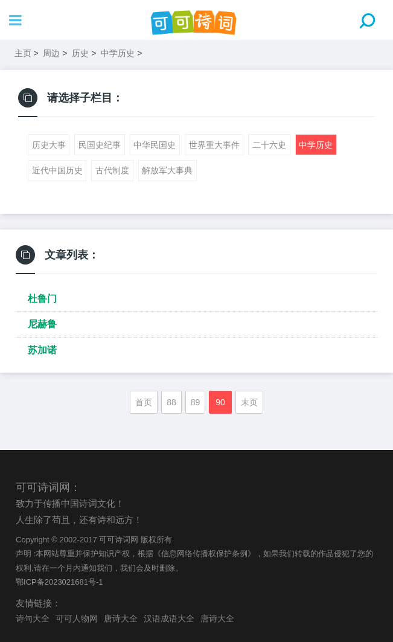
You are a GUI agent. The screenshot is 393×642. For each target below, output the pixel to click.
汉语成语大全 (169, 618)
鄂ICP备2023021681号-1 (59, 581)
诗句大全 (33, 618)
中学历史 (118, 53)
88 (171, 402)
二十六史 (269, 145)
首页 (143, 402)
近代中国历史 (57, 170)
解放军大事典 (167, 170)
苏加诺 (42, 350)
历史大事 (49, 145)
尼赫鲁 (42, 324)
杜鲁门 (42, 299)
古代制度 (112, 170)
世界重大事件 (214, 145)
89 (195, 402)
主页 (22, 53)
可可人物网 (77, 618)
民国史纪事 (99, 145)
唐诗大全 (121, 618)
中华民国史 (154, 145)
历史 (80, 53)
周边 (51, 53)
